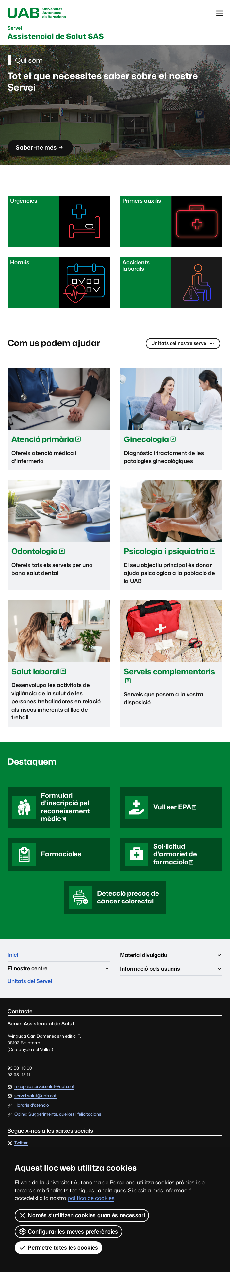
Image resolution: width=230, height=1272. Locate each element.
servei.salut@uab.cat (35, 1097)
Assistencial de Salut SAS (58, 33)
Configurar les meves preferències (68, 1231)
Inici (13, 956)
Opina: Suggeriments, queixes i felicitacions (57, 1116)
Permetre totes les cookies (58, 1247)
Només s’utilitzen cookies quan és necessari (82, 1215)
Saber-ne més (41, 150)
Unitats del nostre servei (182, 344)
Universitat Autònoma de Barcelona (38, 13)
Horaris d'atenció (31, 1107)
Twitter (21, 1145)
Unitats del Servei (31, 983)
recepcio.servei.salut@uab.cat (44, 1088)
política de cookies (91, 1198)
